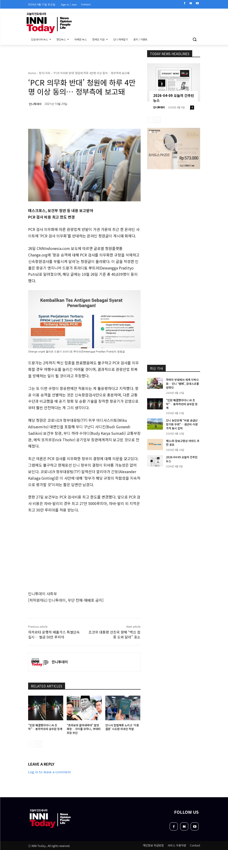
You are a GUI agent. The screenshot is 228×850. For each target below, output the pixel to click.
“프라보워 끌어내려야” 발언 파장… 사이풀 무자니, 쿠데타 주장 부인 (83, 729)
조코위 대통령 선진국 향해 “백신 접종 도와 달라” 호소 (114, 634)
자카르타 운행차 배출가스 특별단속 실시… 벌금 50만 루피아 (54, 634)
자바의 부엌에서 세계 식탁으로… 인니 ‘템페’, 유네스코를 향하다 (182, 383)
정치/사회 (44, 73)
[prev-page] (31, 744)
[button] (194, 39)
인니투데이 (35, 104)
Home (32, 73)
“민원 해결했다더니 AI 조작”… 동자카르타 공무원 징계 (45, 727)
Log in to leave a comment (49, 772)
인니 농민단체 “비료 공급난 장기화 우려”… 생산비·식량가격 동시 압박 (182, 424)
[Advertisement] (184, 201)
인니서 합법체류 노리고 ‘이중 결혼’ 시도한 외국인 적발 (122, 727)
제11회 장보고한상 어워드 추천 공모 (182, 443)
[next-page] (38, 744)
